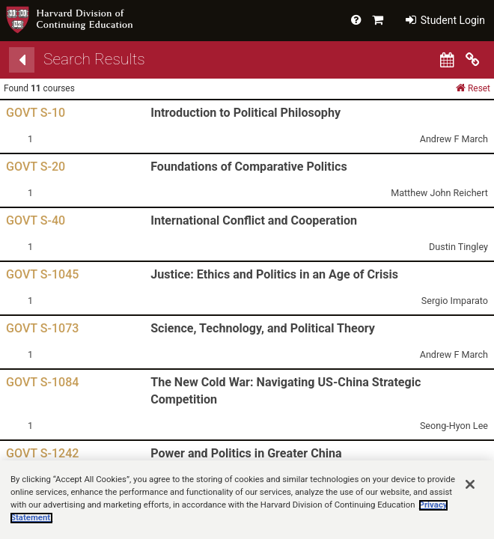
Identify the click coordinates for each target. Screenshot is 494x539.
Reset (473, 88)
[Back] (21, 60)
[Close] (470, 498)
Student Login (445, 20)
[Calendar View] (447, 60)
